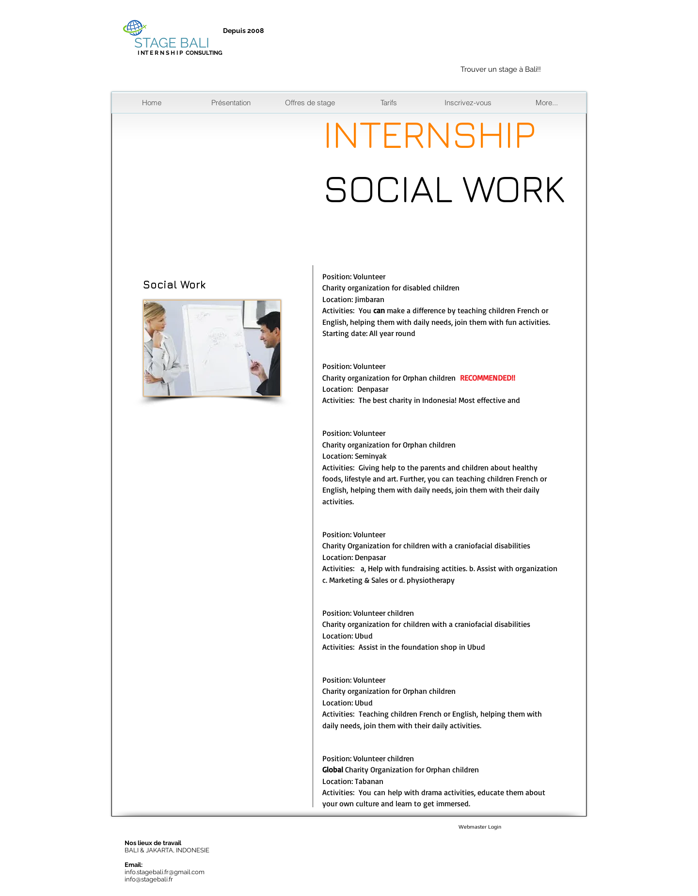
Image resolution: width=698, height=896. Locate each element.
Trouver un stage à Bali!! (500, 69)
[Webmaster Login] (480, 827)
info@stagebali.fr (149, 879)
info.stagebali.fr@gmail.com (165, 872)
